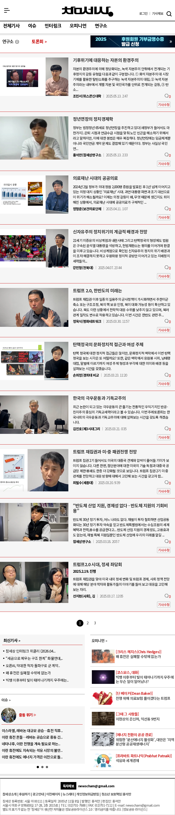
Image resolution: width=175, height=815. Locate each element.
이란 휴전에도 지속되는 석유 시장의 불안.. (32, 750)
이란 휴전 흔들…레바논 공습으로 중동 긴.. (32, 737)
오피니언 (78, 26)
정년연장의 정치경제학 (93, 119)
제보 (157, 13)
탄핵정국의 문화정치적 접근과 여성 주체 (108, 344)
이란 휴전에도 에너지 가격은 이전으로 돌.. (32, 757)
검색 (169, 14)
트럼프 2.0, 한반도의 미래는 (97, 290)
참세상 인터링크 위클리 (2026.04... (30, 651)
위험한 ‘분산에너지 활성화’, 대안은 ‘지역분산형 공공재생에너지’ (145, 739)
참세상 (87, 12)
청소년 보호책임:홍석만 (116, 794)
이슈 (32, 26)
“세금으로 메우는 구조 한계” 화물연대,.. (34, 658)
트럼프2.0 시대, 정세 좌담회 (97, 564)
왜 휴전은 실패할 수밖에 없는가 (28, 672)
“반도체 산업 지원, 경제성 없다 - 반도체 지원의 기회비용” (120, 508)
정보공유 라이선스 (134, 809)
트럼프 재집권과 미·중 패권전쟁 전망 (105, 451)
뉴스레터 (68, 794)
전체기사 (11, 26)
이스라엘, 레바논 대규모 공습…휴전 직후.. (32, 730)
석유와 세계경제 (145, 758)
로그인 (143, 13)
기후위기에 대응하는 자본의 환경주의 (106, 60)
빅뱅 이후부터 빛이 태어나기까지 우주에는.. (37, 680)
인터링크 (53, 26)
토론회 (38, 41)
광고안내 (38, 794)
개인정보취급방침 (87, 794)
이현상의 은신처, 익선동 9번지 (145, 716)
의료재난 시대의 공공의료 (95, 178)
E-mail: (120, 805)
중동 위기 (26, 715)
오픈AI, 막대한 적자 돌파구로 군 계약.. (33, 665)
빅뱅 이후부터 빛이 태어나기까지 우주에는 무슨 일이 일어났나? (145, 677)
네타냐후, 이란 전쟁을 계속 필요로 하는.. (31, 743)
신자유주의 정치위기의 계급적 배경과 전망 (110, 231)
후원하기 (24, 794)
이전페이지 (53, 794)
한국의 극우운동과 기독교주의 (99, 398)
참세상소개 (9, 794)
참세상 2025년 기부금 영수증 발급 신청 (132, 41)
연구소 (101, 26)
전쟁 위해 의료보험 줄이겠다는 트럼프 (145, 696)
